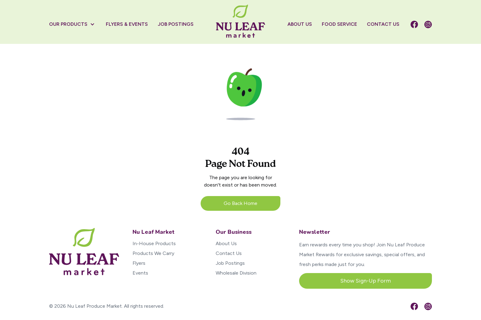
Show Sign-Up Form (365, 280)
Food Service (339, 24)
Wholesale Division (236, 273)
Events (140, 273)
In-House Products (154, 243)
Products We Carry (153, 253)
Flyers (139, 263)
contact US (383, 24)
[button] (75, 24)
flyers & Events (127, 24)
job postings (176, 24)
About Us (226, 243)
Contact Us (229, 253)
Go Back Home (240, 203)
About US (299, 24)
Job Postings (230, 263)
